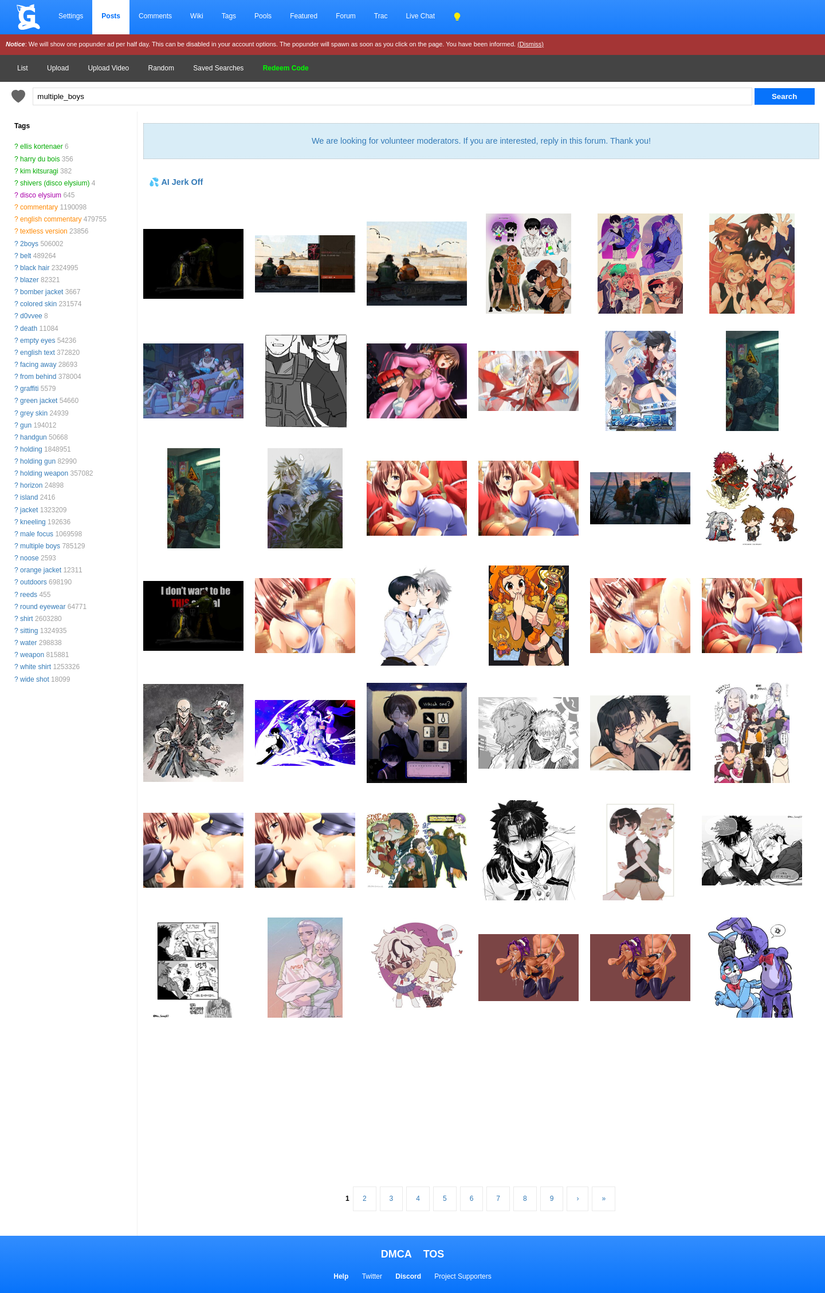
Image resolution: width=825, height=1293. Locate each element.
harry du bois (40, 159)
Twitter (372, 1276)
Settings (70, 16)
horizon (31, 485)
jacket (29, 510)
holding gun (38, 461)
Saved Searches (218, 68)
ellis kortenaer (41, 147)
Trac (381, 16)
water (28, 643)
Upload (58, 68)
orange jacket (40, 570)
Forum (346, 16)
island (29, 497)
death (28, 329)
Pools (263, 16)
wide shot (34, 679)
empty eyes (37, 341)
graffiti (29, 389)
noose (29, 558)
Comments (155, 16)
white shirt (35, 667)
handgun (33, 437)
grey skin (34, 413)
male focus (36, 534)
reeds (28, 595)
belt (25, 256)
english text (37, 353)
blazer (29, 280)
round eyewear (42, 607)
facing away (38, 365)
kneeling (33, 522)
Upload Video (108, 68)
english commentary (50, 219)
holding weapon (44, 473)
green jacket (38, 401)
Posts (110, 16)
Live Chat (420, 16)
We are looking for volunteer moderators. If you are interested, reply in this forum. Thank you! (481, 140)
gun (26, 425)
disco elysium (40, 195)
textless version (44, 231)
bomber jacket (41, 292)
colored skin (38, 304)
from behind (38, 377)
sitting (29, 631)
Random (161, 68)
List (22, 68)
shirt (26, 619)
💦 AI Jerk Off (176, 182)
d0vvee (31, 316)
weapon (32, 655)
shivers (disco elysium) (54, 183)
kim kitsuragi (39, 171)
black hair (34, 268)
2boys (29, 244)
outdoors (33, 582)
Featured (303, 16)
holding (31, 449)
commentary (39, 207)
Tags (229, 16)
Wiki (196, 16)
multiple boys (40, 546)
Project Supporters (462, 1276)
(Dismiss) (530, 44)
